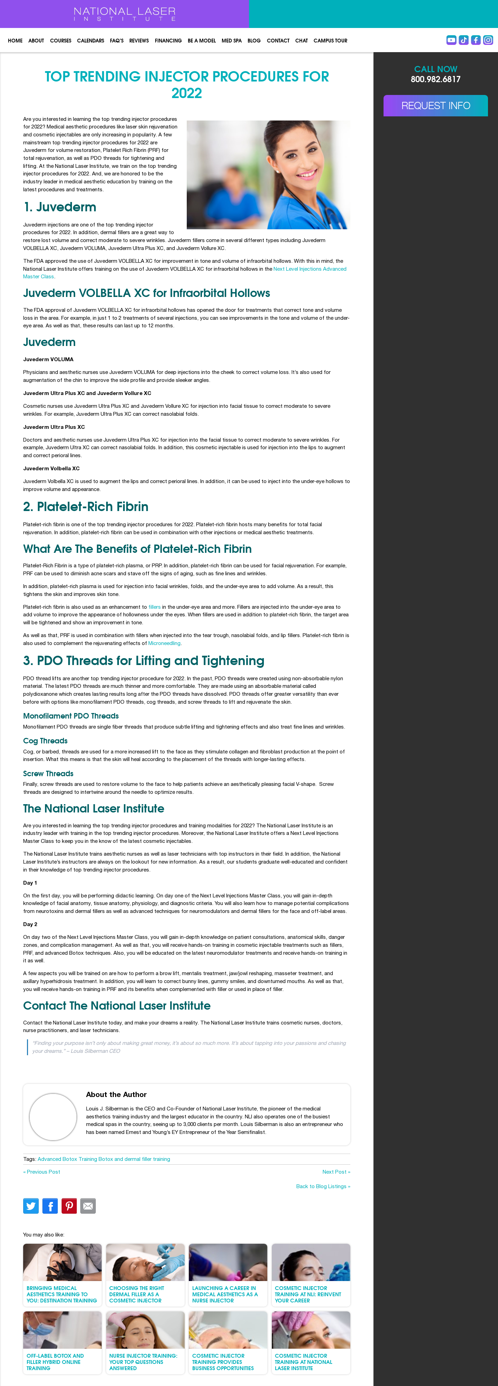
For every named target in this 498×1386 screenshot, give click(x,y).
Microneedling (164, 643)
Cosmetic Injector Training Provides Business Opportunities (223, 1361)
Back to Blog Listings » (323, 1186)
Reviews (139, 40)
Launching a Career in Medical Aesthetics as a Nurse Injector (225, 1294)
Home (15, 40)
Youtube (451, 40)
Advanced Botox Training (67, 1159)
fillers (154, 607)
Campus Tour (330, 40)
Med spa (232, 40)
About (36, 40)
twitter (31, 1206)
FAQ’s (116, 40)
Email (88, 1206)
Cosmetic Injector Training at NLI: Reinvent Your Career (308, 1294)
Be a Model (202, 40)
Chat (301, 40)
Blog (254, 40)
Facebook (476, 40)
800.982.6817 (436, 78)
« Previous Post (41, 1172)
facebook (50, 1206)
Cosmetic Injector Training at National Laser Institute (303, 1361)
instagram (488, 40)
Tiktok (464, 40)
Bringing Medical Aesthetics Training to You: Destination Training (62, 1294)
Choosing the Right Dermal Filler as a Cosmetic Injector (136, 1294)
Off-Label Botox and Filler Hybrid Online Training (55, 1361)
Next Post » (336, 1172)
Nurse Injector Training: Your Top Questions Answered (143, 1361)
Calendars (90, 40)
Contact (278, 40)
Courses (60, 40)
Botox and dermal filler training (134, 1159)
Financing (168, 40)
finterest (69, 1206)
